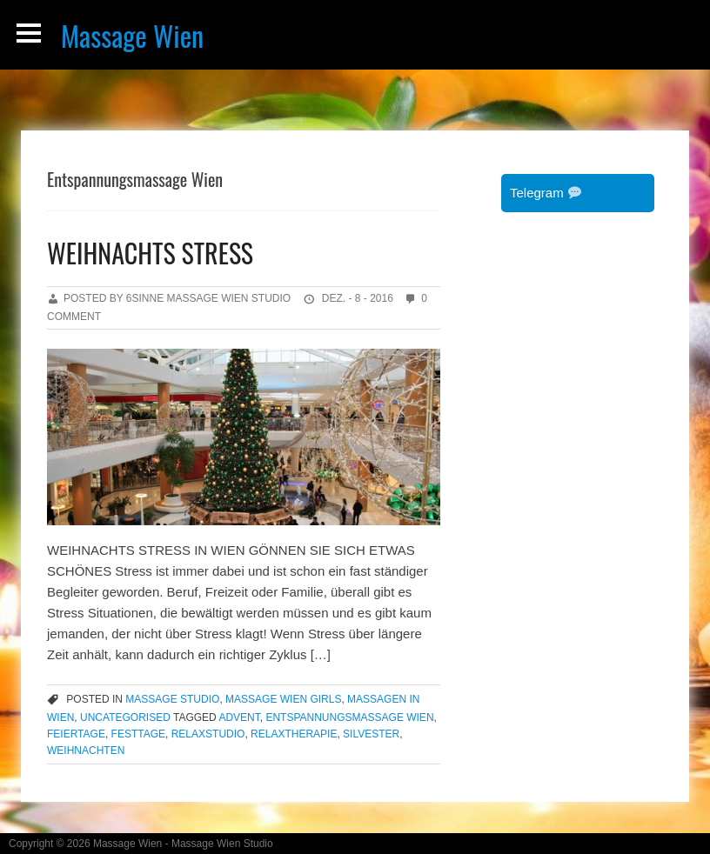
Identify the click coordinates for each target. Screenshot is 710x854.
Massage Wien (132, 35)
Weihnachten (85, 750)
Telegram (545, 192)
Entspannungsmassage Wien (349, 717)
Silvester (371, 734)
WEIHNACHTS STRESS (150, 252)
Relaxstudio (208, 734)
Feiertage (76, 734)
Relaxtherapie (294, 734)
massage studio (172, 699)
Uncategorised (125, 717)
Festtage (138, 734)
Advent (238, 717)
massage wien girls (283, 699)
